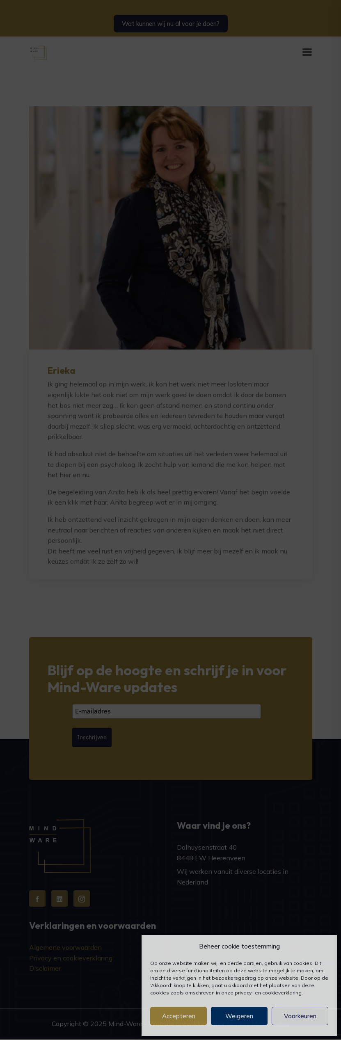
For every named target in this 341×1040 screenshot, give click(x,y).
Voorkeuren (300, 1016)
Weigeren (239, 1016)
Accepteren (178, 1016)
